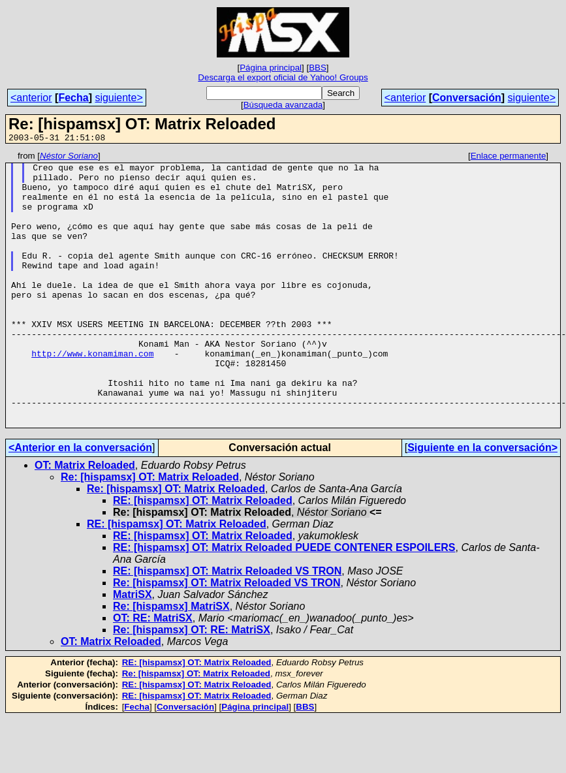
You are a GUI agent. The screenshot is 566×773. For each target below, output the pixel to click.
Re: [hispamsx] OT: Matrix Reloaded (150, 531)
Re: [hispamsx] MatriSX (171, 661)
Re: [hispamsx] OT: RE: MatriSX (191, 684)
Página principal (271, 67)
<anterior (31, 97)
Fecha (73, 97)
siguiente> (118, 97)
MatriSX (132, 649)
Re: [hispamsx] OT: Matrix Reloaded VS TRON (227, 637)
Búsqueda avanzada (283, 105)
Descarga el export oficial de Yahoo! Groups (283, 77)
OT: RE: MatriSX (153, 672)
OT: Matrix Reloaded (85, 520)
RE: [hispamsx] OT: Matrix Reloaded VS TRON (227, 625)
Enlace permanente (508, 158)
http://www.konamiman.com (92, 394)
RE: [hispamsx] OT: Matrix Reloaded (202, 555)
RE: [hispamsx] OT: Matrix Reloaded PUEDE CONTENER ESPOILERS (284, 602)
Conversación (466, 97)
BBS (317, 67)
